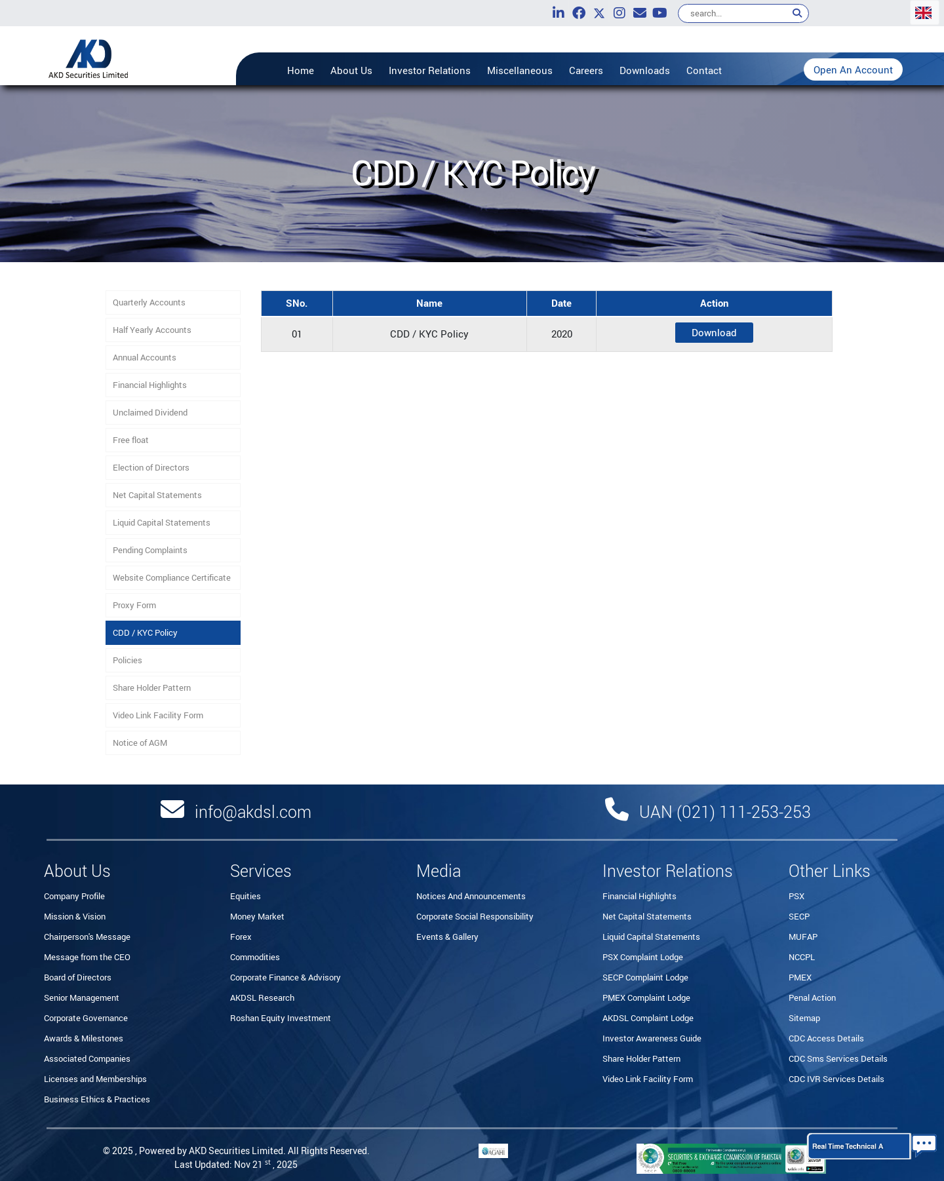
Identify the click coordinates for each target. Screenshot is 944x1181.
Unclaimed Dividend (150, 412)
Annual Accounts (144, 357)
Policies (127, 660)
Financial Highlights (150, 385)
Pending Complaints (150, 550)
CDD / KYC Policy (145, 632)
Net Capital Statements (157, 495)
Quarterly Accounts (149, 302)
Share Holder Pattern (152, 687)
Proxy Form (134, 605)
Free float (131, 440)
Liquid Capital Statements (161, 522)
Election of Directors (151, 467)
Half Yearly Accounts (152, 330)
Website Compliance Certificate (172, 577)
